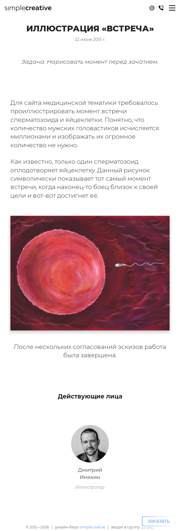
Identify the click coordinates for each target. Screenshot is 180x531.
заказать (159, 521)
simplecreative (92, 527)
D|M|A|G (147, 527)
